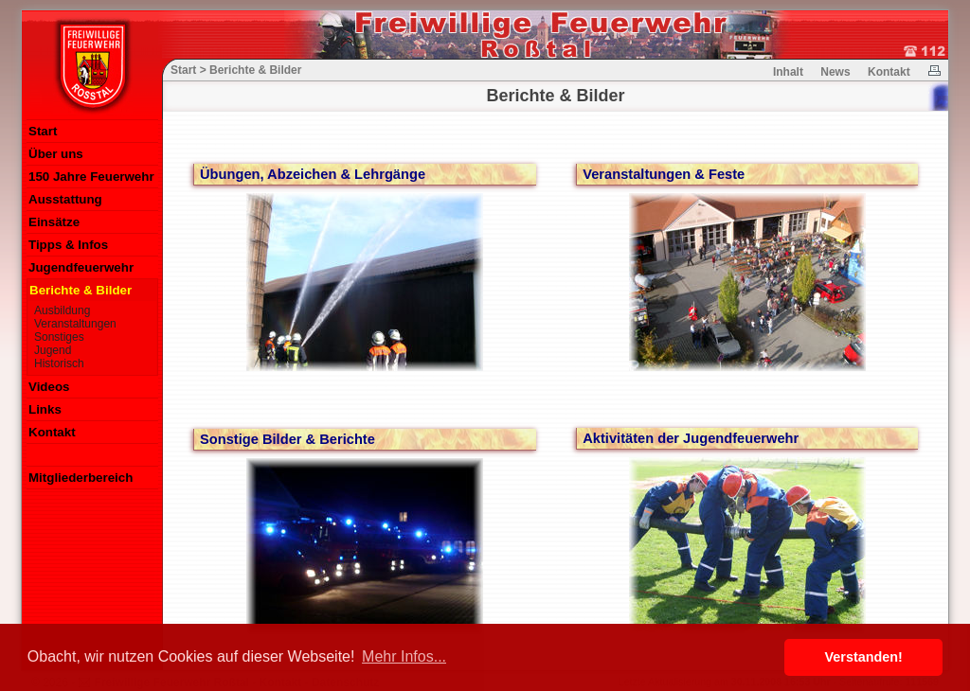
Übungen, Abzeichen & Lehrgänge (312, 174)
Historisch (59, 363)
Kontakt (52, 432)
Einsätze (54, 222)
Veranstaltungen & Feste (664, 174)
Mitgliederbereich (80, 477)
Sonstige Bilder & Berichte (287, 439)
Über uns (55, 154)
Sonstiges (59, 337)
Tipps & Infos (68, 245)
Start (42, 131)
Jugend (52, 350)
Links (45, 409)
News (835, 72)
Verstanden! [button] (864, 656)
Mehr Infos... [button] (404, 656)
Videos (48, 387)
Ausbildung (62, 310)
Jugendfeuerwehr (81, 267)
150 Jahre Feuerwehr (91, 176)
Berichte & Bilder (80, 290)
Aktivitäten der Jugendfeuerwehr (691, 438)
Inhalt (788, 72)
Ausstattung (65, 199)
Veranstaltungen (75, 323)
